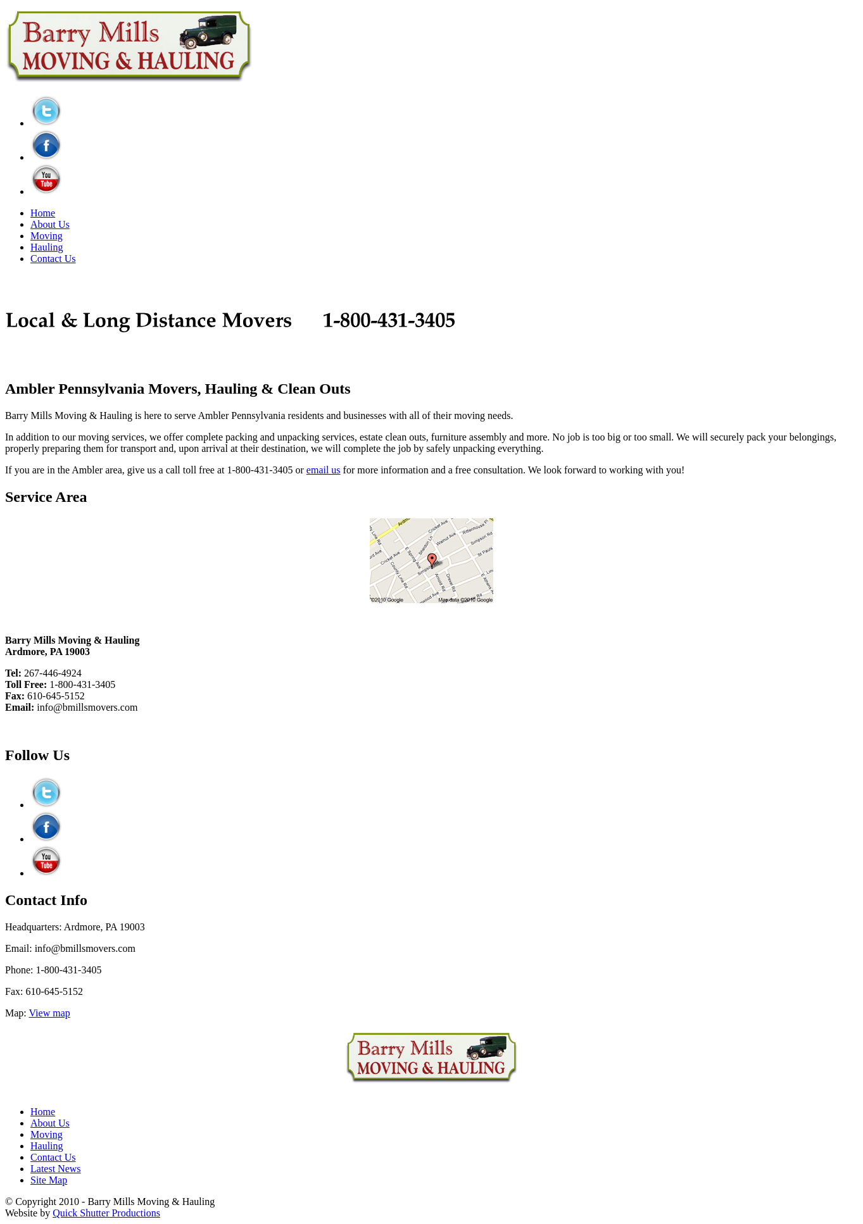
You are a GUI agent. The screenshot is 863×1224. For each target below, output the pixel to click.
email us (323, 470)
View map (49, 1013)
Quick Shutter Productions (106, 1213)
